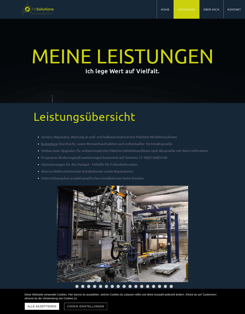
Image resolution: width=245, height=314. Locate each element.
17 (165, 286)
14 (147, 286)
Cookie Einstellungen (85, 306)
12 (136, 286)
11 (130, 286)
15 (153, 286)
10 (124, 286)
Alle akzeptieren (42, 306)
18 (171, 286)
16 (159, 286)
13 (141, 286)
